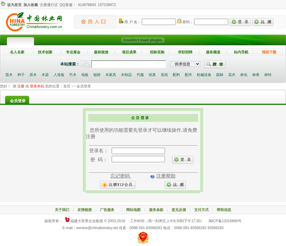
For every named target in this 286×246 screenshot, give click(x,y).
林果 (256, 75)
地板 (85, 75)
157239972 (107, 5)
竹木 (72, 75)
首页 (66, 86)
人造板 (59, 75)
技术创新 (45, 52)
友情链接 (84, 210)
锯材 (97, 75)
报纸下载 (269, 52)
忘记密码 (120, 175)
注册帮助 (166, 175)
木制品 (126, 75)
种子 (21, 75)
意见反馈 (179, 210)
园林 (219, 75)
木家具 (110, 75)
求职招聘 (185, 52)
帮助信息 (224, 210)
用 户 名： (130, 22)
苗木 (9, 75)
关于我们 (62, 210)
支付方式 (201, 210)
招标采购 (157, 52)
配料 (176, 75)
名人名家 (17, 52)
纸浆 (152, 75)
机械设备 (204, 75)
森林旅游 (101, 52)
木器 (45, 75)
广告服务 (109, 210)
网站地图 (133, 210)
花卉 (231, 75)
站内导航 (241, 52)
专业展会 (73, 52)
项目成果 (129, 52)
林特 (268, 75)
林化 (243, 75)
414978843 (87, 5)
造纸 (164, 75)
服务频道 (213, 52)
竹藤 (140, 75)
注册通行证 (49, 5)
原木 (33, 75)
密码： (185, 22)
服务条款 (156, 210)
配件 (188, 75)
